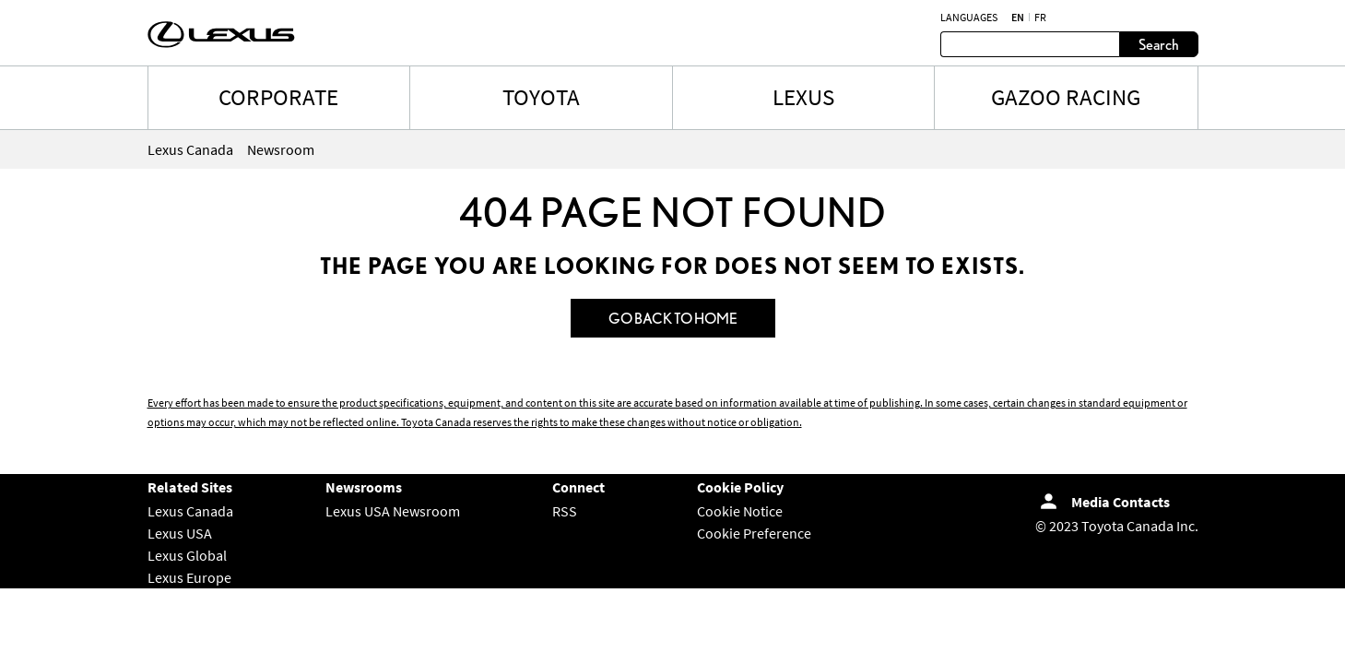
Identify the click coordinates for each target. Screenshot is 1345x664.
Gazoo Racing (1065, 97)
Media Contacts (1120, 501)
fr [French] (1040, 17)
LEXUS (803, 97)
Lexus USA (179, 533)
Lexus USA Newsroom (392, 511)
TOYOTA (541, 97)
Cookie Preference (754, 533)
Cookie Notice (740, 511)
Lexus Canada (190, 511)
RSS (564, 511)
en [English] (1017, 17)
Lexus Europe (189, 577)
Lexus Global (187, 555)
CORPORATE (278, 97)
